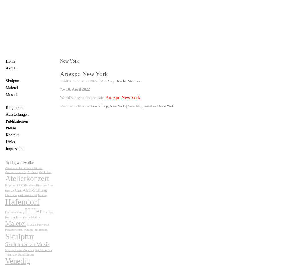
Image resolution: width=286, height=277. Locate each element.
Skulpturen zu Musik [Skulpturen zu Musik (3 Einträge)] (27, 244)
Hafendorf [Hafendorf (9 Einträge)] (22, 201)
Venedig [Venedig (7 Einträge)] (17, 261)
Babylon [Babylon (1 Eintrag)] (10, 185)
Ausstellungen (17, 114)
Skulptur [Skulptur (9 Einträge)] (19, 236)
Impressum (14, 149)
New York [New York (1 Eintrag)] (43, 224)
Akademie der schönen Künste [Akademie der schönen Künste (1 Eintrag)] (24, 168)
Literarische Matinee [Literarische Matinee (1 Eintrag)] (28, 217)
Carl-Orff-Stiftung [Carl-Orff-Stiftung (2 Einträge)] (31, 190)
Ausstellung (99, 106)
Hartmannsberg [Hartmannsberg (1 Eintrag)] (14, 212)
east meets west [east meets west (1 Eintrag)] (27, 195)
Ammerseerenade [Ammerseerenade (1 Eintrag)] (16, 172)
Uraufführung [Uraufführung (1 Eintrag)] (26, 254)
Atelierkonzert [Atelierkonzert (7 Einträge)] (27, 178)
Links (10, 142)
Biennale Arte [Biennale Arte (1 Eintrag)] (44, 185)
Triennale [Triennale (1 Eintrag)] (11, 254)
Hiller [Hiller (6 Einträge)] (33, 211)
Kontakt (12, 135)
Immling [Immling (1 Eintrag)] (48, 212)
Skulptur (12, 81)
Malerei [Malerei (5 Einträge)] (15, 223)
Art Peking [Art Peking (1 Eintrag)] (45, 172)
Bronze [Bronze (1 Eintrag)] (9, 190)
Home (10, 61)
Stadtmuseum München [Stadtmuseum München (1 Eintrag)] (19, 250)
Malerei (12, 88)
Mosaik (12, 95)
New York (117, 106)
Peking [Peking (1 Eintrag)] (28, 229)
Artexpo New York (84, 73)
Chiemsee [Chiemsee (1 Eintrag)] (11, 195)
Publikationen (17, 121)
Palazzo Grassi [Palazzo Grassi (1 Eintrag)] (14, 229)
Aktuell (12, 68)
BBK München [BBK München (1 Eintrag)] (26, 185)
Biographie (14, 107)
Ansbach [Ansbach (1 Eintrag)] (32, 172)
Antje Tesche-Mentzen (124, 81)
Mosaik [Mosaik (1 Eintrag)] (31, 224)
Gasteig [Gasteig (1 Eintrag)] (42, 195)
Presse (11, 128)
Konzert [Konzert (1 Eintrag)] (10, 217)
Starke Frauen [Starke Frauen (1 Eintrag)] (43, 250)
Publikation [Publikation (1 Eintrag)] (41, 229)
